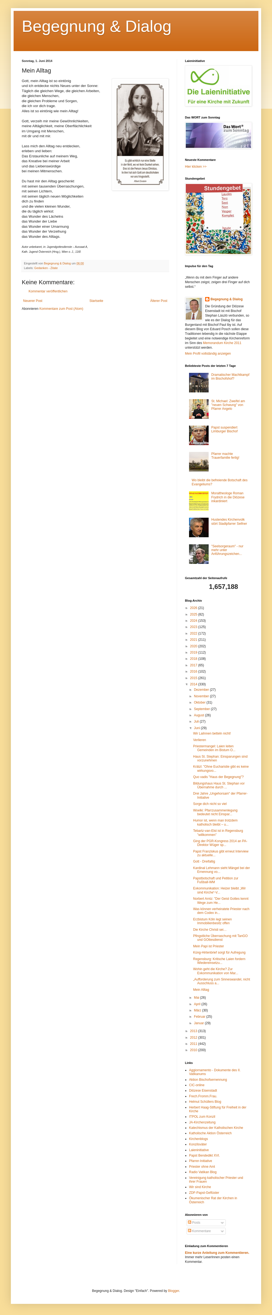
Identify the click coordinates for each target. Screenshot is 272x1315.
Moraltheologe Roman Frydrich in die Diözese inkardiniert (228, 497)
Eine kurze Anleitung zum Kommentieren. (217, 1253)
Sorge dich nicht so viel (210, 804)
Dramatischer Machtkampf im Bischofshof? (230, 376)
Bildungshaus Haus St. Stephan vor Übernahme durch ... (219, 785)
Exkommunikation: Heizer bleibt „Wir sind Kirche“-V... (219, 890)
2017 (194, 665)
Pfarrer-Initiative (200, 1161)
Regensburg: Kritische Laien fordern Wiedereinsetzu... (219, 961)
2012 (194, 1037)
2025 (194, 614)
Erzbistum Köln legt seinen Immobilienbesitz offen (212, 921)
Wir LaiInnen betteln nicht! (212, 733)
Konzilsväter (198, 1144)
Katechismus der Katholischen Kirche (216, 1128)
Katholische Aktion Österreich (210, 1133)
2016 (194, 671)
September (202, 709)
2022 (194, 633)
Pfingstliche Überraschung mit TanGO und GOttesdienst (220, 938)
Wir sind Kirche (200, 1187)
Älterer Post (158, 301)
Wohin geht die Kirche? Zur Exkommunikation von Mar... (215, 971)
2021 (194, 640)
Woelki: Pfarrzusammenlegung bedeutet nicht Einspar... (215, 812)
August (199, 715)
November (202, 696)
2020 (194, 646)
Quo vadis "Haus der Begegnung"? (218, 777)
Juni (197, 728)
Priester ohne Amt (202, 1167)
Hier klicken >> (195, 166)
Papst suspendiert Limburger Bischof (224, 429)
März (198, 1010)
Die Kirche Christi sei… (210, 930)
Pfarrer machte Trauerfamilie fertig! (225, 456)
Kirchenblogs (198, 1139)
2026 (194, 608)
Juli (197, 721)
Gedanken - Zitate (46, 268)
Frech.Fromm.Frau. (203, 1096)
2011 (194, 1044)
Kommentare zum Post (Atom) (61, 309)
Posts (194, 1223)
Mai (197, 997)
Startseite (96, 301)
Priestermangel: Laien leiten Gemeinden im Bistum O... (214, 748)
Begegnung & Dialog (96, 26)
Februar (200, 1017)
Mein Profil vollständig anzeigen (208, 353)
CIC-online (197, 1085)
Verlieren (199, 740)
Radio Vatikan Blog (203, 1172)
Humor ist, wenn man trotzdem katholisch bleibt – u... (215, 822)
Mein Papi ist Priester (208, 946)
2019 (194, 652)
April (197, 1004)
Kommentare (199, 1231)
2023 (194, 627)
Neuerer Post (32, 301)
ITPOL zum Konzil (202, 1117)
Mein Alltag (201, 990)
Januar (199, 1023)
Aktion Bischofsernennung (208, 1080)
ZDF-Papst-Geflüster (204, 1193)
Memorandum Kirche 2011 (222, 343)
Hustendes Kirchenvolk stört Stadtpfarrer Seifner (229, 521)
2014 (194, 684)
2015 (194, 678)
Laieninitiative (199, 1150)
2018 (194, 659)
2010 (194, 1050)
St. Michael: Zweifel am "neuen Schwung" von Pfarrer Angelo (228, 405)
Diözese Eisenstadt (203, 1090)
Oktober (200, 702)
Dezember (202, 690)
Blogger (173, 1291)
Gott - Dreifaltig (204, 861)
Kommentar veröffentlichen (48, 291)
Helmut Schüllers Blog (205, 1102)
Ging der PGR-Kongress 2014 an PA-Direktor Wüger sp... (220, 843)
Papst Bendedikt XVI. (204, 1155)
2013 (194, 1031)
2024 (194, 621)
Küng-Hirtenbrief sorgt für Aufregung (219, 952)
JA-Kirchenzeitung (202, 1122)
